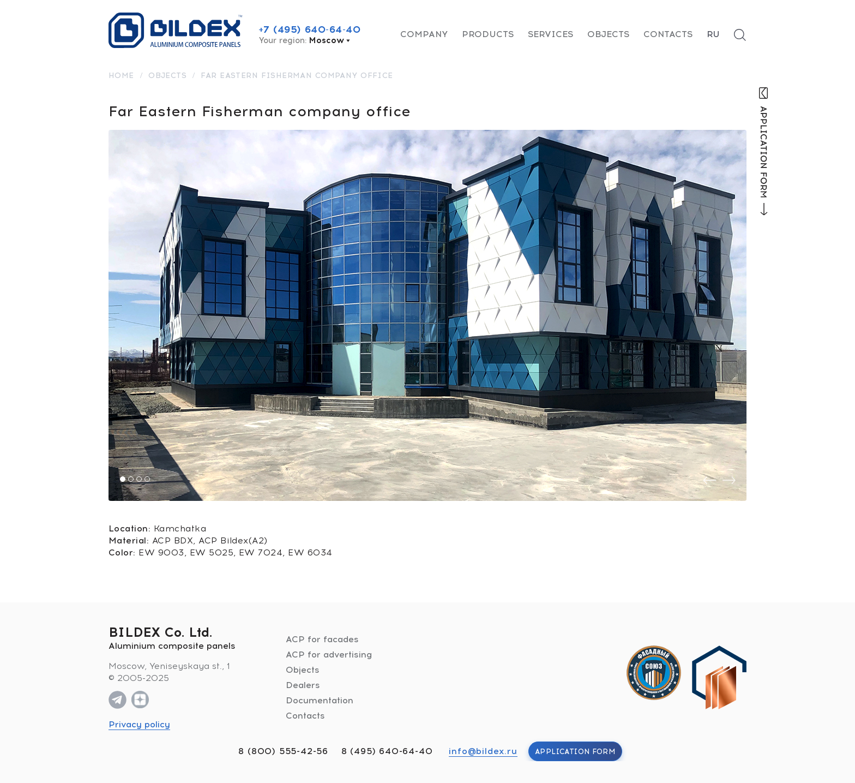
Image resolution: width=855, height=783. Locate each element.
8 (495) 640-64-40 (387, 751)
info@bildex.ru (483, 751)
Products (488, 34)
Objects (608, 34)
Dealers (303, 685)
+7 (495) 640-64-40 (309, 29)
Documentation (319, 700)
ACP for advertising (329, 654)
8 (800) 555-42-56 (283, 751)
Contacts (668, 34)
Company (424, 34)
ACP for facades (322, 639)
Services (550, 34)
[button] (122, 479)
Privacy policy (139, 724)
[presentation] (709, 480)
